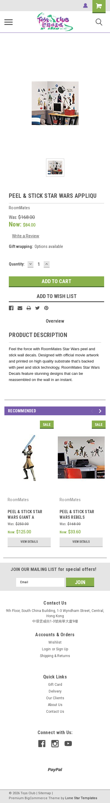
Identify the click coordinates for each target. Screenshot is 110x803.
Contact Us (55, 712)
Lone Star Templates (81, 798)
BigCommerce (36, 798)
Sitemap (44, 793)
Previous (93, 411)
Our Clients (55, 698)
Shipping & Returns (55, 656)
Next (101, 411)
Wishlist (55, 642)
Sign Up (62, 649)
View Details (29, 541)
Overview (55, 321)
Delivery (55, 691)
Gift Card (55, 685)
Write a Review (25, 236)
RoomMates (18, 499)
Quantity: (17, 264)
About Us (55, 705)
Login (46, 649)
